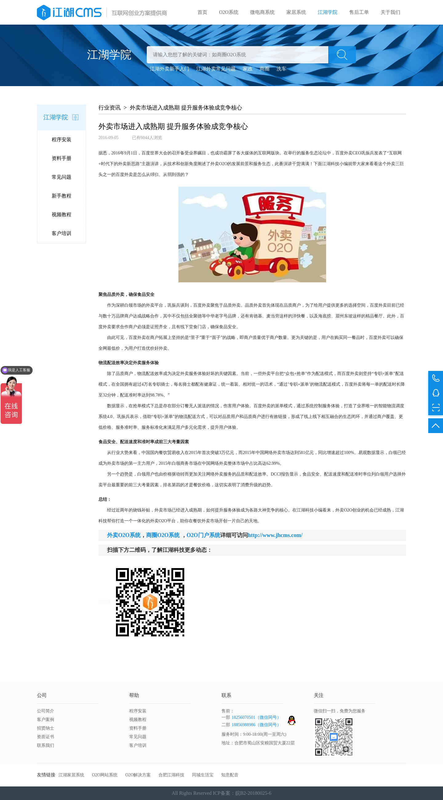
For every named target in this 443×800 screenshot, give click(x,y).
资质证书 (45, 736)
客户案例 (45, 719)
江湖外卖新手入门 (169, 68)
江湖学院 (327, 12)
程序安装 (61, 139)
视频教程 (61, 214)
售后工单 (359, 12)
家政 (248, 68)
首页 (202, 12)
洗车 (281, 68)
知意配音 (229, 775)
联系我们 (45, 745)
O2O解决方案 (138, 775)
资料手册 (61, 158)
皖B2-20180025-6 (253, 793)
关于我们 (390, 12)
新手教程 (61, 195)
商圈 (264, 68)
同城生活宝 (203, 775)
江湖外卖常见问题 (216, 68)
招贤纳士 (45, 728)
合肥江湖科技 (171, 775)
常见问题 (61, 177)
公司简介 (45, 711)
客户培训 (61, 233)
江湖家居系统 (71, 775)
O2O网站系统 (105, 775)
